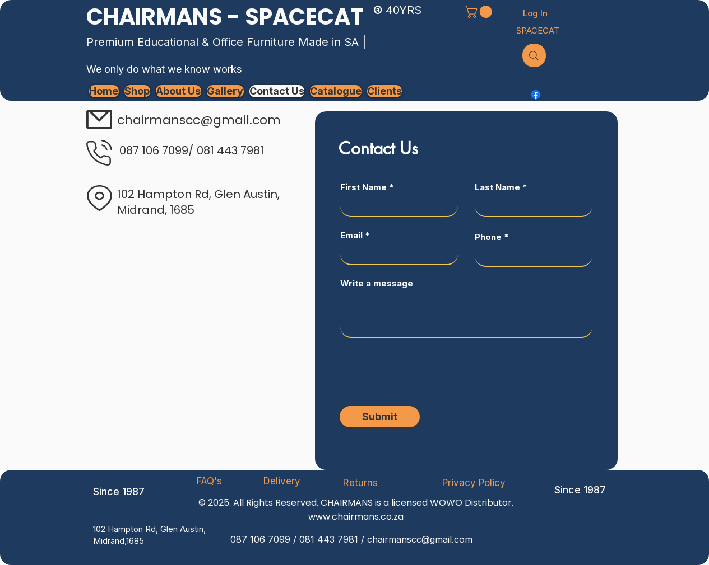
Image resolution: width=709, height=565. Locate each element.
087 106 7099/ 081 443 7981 (191, 150)
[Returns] (360, 482)
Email (351, 235)
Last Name (497, 187)
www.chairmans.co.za (356, 516)
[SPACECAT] (537, 30)
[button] (480, 12)
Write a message (376, 283)
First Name (363, 187)
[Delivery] (282, 481)
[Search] (534, 55)
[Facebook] (536, 94)
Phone (488, 237)
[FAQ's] (209, 481)
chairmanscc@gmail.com (419, 539)
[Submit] (380, 417)
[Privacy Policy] (474, 483)
